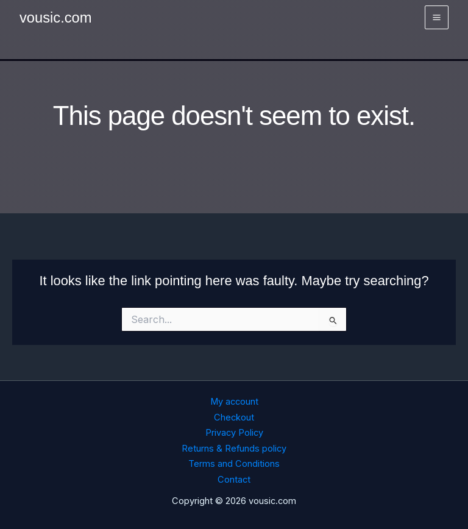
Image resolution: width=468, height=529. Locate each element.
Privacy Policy (234, 432)
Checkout (234, 417)
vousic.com (56, 18)
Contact (234, 479)
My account (234, 401)
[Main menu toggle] (436, 17)
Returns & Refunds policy (234, 448)
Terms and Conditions (234, 463)
